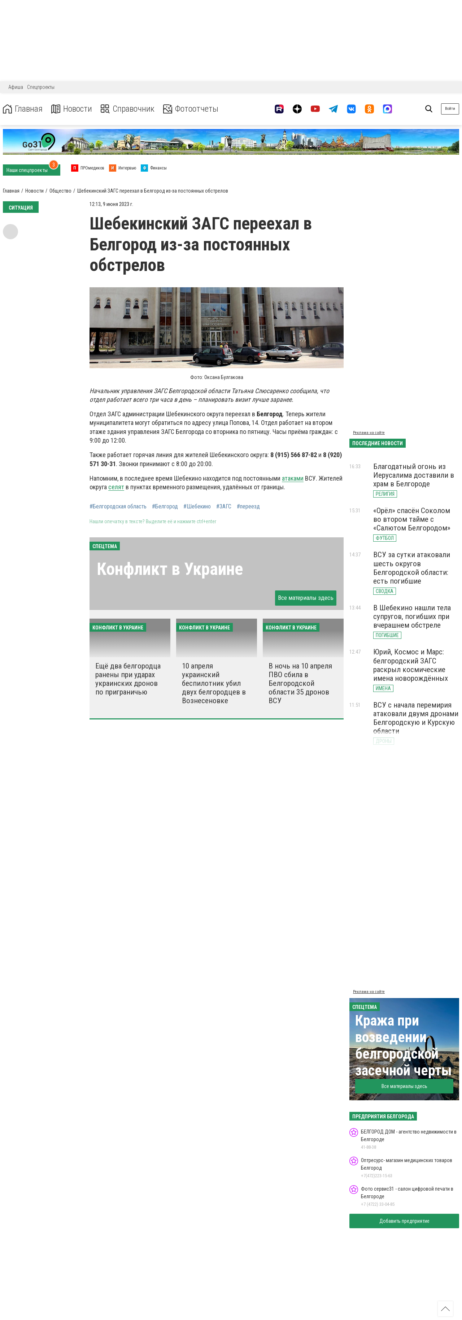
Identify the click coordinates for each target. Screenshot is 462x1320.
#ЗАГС (223, 506)
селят (116, 487)
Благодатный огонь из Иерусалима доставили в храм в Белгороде (413, 475)
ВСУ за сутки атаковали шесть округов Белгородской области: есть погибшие (411, 567)
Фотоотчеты (190, 109)
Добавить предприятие (404, 1221)
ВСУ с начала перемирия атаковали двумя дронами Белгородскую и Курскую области (415, 718)
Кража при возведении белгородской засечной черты (403, 1045)
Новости (71, 109)
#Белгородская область (118, 506)
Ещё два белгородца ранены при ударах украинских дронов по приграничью (128, 679)
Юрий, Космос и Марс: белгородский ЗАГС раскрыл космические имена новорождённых (410, 665)
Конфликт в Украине (170, 569)
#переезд (248, 506)
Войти (450, 108)
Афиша (15, 87)
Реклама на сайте (369, 432)
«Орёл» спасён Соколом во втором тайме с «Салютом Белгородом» (411, 519)
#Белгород (165, 506)
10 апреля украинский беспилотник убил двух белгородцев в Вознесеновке (214, 683)
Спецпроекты (41, 87)
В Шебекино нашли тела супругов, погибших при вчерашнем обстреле (412, 616)
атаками (293, 478)
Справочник (127, 109)
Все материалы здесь (306, 597)
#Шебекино (197, 506)
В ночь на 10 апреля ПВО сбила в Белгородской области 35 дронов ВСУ (300, 683)
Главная (23, 109)
